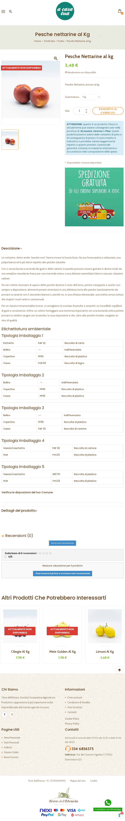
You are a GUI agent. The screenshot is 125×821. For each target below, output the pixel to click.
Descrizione (10, 248)
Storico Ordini (11, 752)
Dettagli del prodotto (18, 510)
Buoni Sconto (11, 757)
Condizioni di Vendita (79, 702)
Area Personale (12, 737)
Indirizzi (8, 747)
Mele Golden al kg (62, 652)
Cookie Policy (72, 718)
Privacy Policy (72, 723)
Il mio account (75, 697)
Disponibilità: (73, 162)
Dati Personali (11, 742)
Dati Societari (75, 707)
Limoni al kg (105, 652)
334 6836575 (83, 748)
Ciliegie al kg (20, 652)
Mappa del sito (78, 780)
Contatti (72, 712)
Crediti (93, 780)
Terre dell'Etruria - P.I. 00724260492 (47, 780)
